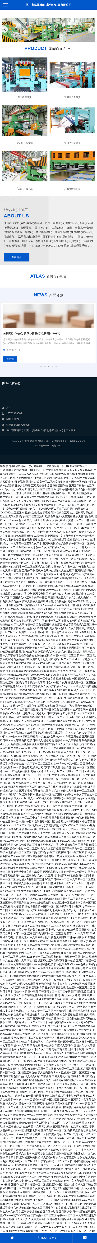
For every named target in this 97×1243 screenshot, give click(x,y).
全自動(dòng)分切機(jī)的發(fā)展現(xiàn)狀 (31, 389)
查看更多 (16, 336)
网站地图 (83, 474)
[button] (45, 38)
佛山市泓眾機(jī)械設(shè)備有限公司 (48, 4)
